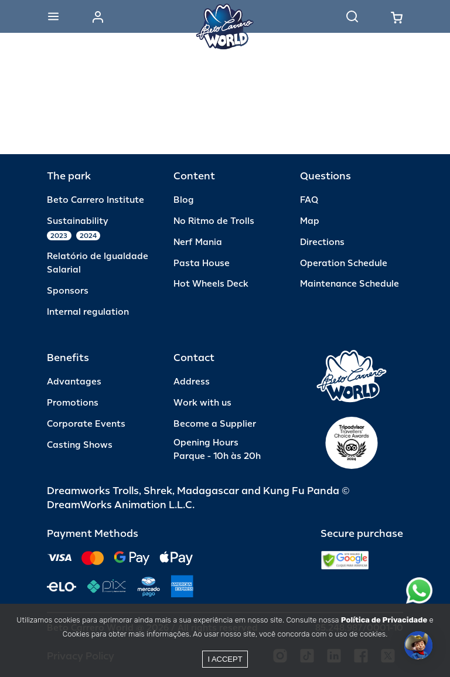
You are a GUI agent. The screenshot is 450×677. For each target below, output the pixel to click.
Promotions (72, 403)
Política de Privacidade (384, 619)
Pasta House (201, 263)
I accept (224, 659)
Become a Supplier (214, 424)
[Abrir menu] (53, 16)
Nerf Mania (197, 242)
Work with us (202, 403)
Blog (183, 200)
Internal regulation (88, 312)
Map (309, 221)
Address (191, 381)
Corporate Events (86, 424)
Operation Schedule (343, 263)
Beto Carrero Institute (95, 200)
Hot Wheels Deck (210, 284)
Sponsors (67, 291)
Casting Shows (79, 445)
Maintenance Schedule (349, 284)
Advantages (74, 381)
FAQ (309, 200)
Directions (322, 242)
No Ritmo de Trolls (213, 221)
